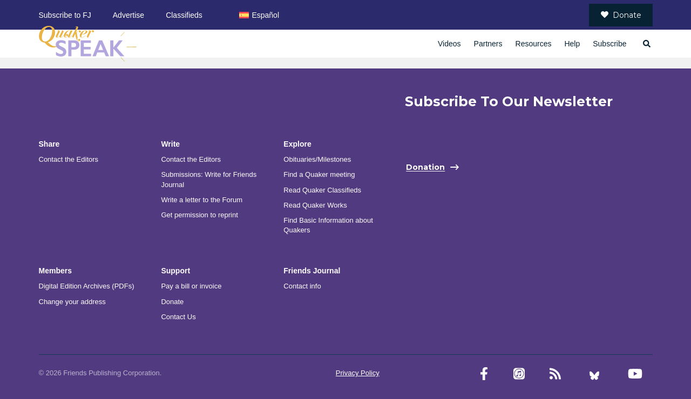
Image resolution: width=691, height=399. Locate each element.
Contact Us (178, 317)
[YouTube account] (635, 374)
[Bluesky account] (594, 374)
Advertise (128, 15)
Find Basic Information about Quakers (327, 225)
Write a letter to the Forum (201, 200)
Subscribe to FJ (65, 15)
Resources (534, 43)
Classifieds (184, 15)
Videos (449, 43)
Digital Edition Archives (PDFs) (86, 286)
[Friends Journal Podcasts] (519, 374)
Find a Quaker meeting (319, 174)
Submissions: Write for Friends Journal (208, 179)
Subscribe (609, 43)
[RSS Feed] (555, 374)
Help (572, 43)
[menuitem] (259, 15)
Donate (621, 15)
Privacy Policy (358, 373)
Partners (488, 43)
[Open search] (646, 43)
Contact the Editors (69, 159)
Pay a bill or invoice (191, 286)
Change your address (72, 302)
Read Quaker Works (315, 205)
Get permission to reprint (199, 215)
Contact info (302, 286)
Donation (425, 168)
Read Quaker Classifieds (322, 190)
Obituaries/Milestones (317, 159)
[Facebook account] (484, 374)
